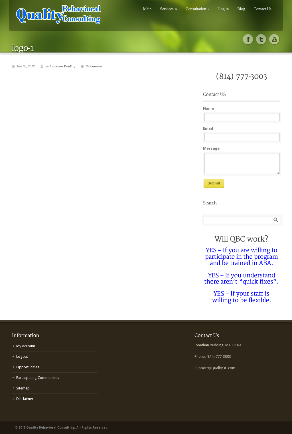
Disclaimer (24, 399)
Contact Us (262, 9)
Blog (241, 9)
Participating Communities (37, 377)
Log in (223, 9)
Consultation (198, 9)
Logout (22, 356)
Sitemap (23, 388)
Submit (214, 183)
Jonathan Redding (62, 66)
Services (168, 9)
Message (211, 148)
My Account (25, 346)
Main (147, 9)
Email (208, 128)
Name (208, 108)
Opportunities (27, 367)
